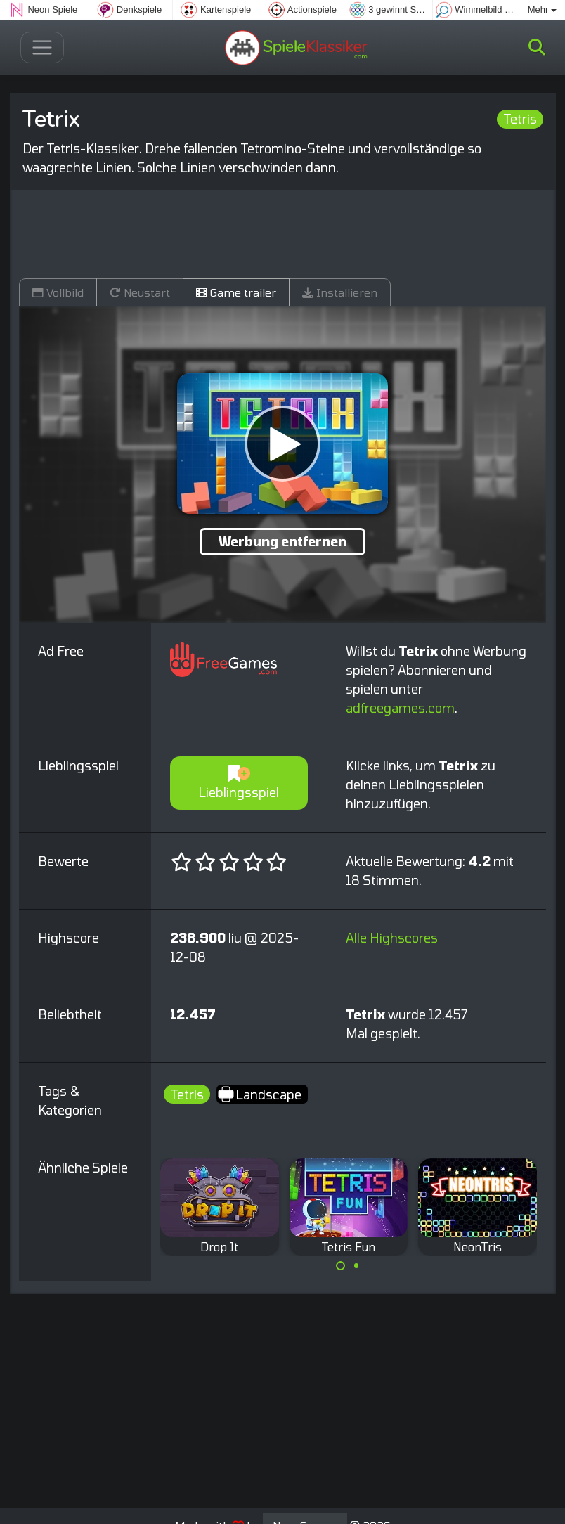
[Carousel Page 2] (356, 1266)
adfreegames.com (400, 708)
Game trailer (236, 292)
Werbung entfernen (282, 541)
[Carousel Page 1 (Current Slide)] (341, 1266)
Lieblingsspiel (238, 783)
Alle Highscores (392, 937)
